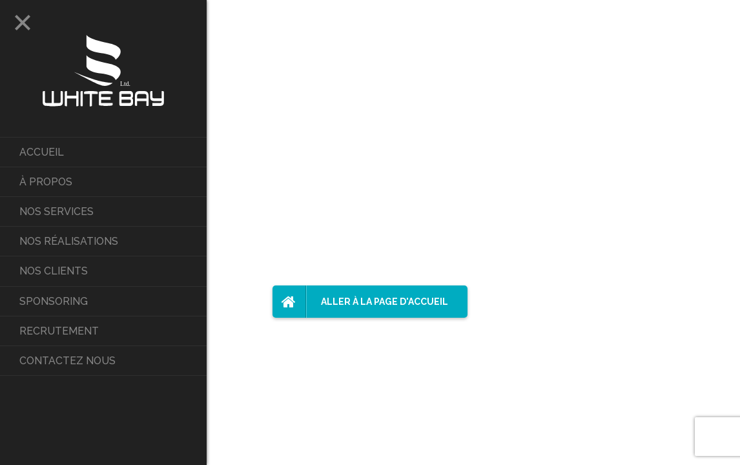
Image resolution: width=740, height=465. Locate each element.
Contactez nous (67, 361)
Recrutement (59, 331)
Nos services (56, 211)
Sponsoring (53, 301)
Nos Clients (53, 271)
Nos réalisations (68, 241)
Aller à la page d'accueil (360, 301)
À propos (45, 182)
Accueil (41, 152)
